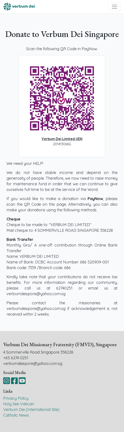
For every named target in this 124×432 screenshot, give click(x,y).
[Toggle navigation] (114, 6)
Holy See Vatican (18, 403)
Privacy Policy (15, 398)
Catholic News (16, 415)
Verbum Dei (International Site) (31, 409)
